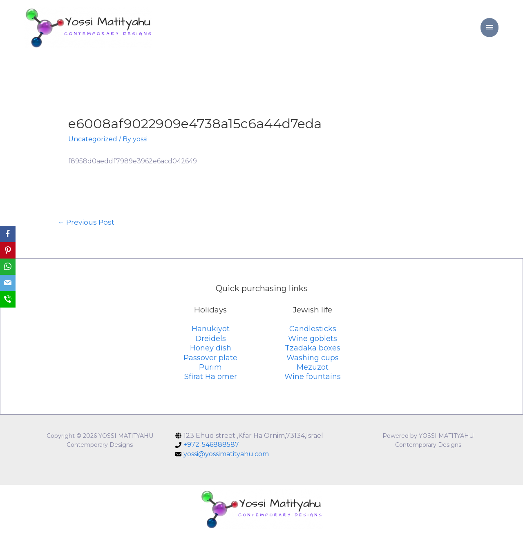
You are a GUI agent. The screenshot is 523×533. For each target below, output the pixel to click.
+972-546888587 (211, 444)
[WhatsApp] (8, 267)
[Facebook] (8, 234)
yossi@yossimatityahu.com (226, 454)
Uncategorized (92, 139)
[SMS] (8, 299)
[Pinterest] (8, 250)
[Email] (8, 283)
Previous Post (86, 222)
